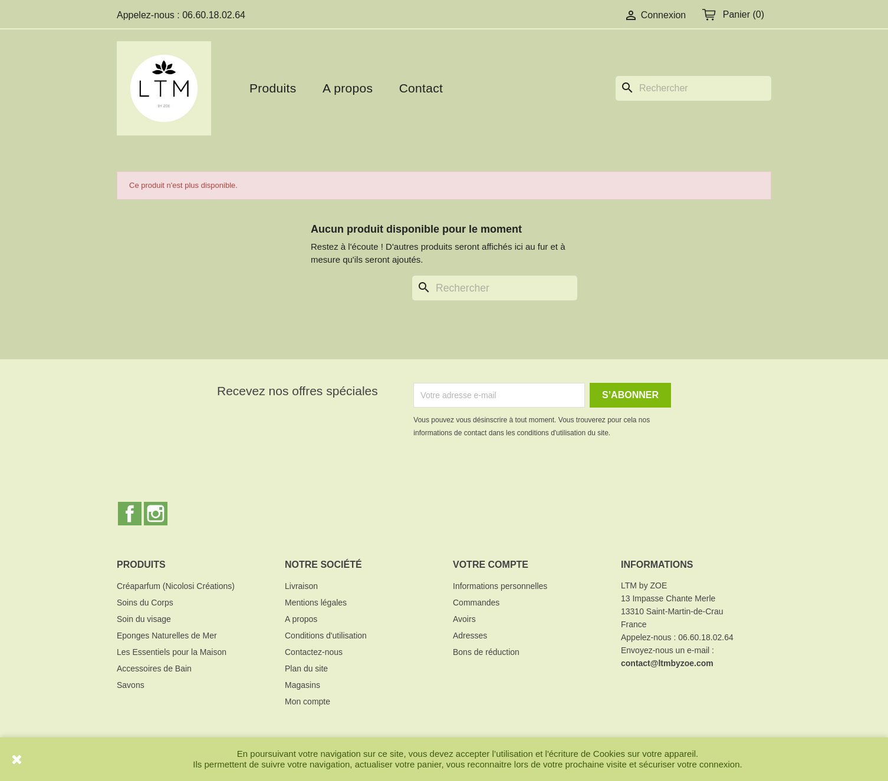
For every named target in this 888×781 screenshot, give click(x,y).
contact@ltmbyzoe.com (667, 663)
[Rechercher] (693, 88)
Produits (272, 88)
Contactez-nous (314, 652)
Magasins (302, 685)
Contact (421, 88)
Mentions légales (316, 602)
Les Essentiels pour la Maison (171, 652)
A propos (348, 88)
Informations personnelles (500, 586)
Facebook (130, 513)
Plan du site (306, 668)
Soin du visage (144, 619)
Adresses (470, 635)
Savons (130, 685)
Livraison (301, 586)
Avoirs (464, 619)
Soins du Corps (145, 602)
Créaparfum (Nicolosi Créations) (176, 586)
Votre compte (490, 565)
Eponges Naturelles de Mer (167, 635)
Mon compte (307, 701)
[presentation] (511, 472)
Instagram (155, 513)
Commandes (476, 602)
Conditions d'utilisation (326, 635)
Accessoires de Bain (154, 668)
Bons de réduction (486, 652)
